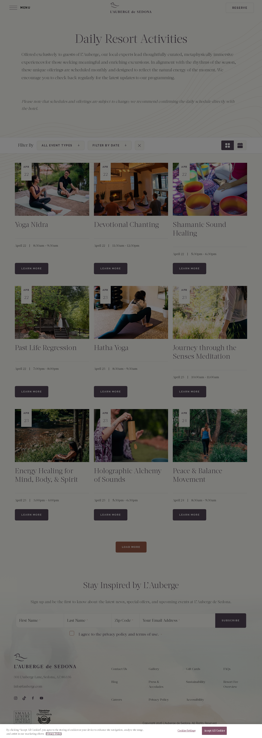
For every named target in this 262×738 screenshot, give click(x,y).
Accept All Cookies (214, 730)
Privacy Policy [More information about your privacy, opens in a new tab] (54, 733)
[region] (131, 731)
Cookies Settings (186, 730)
